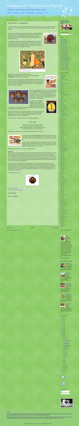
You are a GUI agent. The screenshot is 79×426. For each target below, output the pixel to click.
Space (62, 198)
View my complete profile (65, 258)
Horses (62, 146)
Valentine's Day (63, 216)
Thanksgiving (63, 209)
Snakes (62, 191)
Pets (61, 174)
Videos (46, 12)
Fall (61, 128)
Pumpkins (62, 181)
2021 (63, 326)
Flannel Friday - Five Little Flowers (69, 264)
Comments (63, 393)
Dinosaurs (62, 119)
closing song (22, 148)
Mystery (62, 166)
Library (62, 153)
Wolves (62, 221)
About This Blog (15, 12)
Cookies (62, 111)
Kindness (62, 151)
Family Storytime (64, 49)
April (64, 364)
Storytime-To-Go (40, 26)
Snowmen (62, 194)
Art (61, 81)
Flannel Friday (63, 51)
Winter (62, 219)
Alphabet (62, 74)
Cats (61, 103)
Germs (62, 141)
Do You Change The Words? (66, 349)
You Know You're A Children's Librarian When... (65, 22)
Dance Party (63, 118)
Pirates (62, 176)
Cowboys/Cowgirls (64, 114)
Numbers (62, 168)
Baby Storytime (63, 41)
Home (9, 12)
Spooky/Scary (63, 199)
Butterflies (62, 99)
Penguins (62, 173)
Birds (61, 93)
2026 (63, 317)
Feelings (62, 131)
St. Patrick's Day (63, 203)
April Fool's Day (63, 79)
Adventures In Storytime (64, 231)
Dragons (62, 123)
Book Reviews (63, 44)
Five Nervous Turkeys (47, 90)
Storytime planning (64, 62)
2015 (63, 371)
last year (13, 28)
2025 (63, 319)
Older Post (55, 227)
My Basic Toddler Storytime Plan (69, 295)
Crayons (62, 116)
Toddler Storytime (64, 66)
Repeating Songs (39, 12)
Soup (61, 196)
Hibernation (63, 144)
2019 (63, 330)
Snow (61, 193)
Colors (62, 109)
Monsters (62, 159)
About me (62, 39)
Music (62, 164)
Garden (62, 139)
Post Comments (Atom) (15, 230)
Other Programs (63, 54)
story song (15, 74)
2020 (63, 328)
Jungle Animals (63, 148)
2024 (63, 321)
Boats (61, 96)
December (65, 337)
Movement (62, 163)
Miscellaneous (63, 52)
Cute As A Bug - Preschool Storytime (68, 304)
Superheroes (63, 204)
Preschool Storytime (64, 57)
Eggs (61, 124)
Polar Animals (63, 179)
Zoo (61, 226)
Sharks (62, 189)
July (63, 358)
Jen (67, 235)
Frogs (61, 138)
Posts (62, 391)
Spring (62, 201)
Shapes (62, 188)
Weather (62, 218)
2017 (63, 333)
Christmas (62, 106)
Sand (61, 186)
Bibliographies (63, 42)
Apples (62, 78)
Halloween (62, 143)
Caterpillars (62, 101)
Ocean (62, 169)
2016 (63, 335)
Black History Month (64, 94)
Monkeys (62, 158)
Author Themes (63, 83)
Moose (62, 161)
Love (61, 154)
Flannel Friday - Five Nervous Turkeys (66, 346)
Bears (61, 89)
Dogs (61, 121)
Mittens (62, 156)
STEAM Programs (64, 61)
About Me (22, 12)
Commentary (63, 46)
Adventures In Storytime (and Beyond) (35, 5)
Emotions (62, 126)
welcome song (18, 34)
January (64, 369)
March (64, 365)
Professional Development (65, 59)
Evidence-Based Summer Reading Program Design (69, 284)
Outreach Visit (63, 56)
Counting (62, 113)
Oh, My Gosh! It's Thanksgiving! (66, 343)
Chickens (62, 104)
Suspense (62, 206)
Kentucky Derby (63, 149)
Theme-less (62, 211)
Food (61, 136)
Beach (62, 88)
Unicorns (62, 214)
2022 (63, 324)
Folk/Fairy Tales (63, 134)
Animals (62, 76)
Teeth (61, 208)
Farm (61, 129)
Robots (62, 184)
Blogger (53, 423)
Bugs (61, 98)
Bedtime (62, 91)
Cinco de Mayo (63, 108)
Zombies (62, 224)
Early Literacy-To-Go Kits (65, 47)
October (64, 353)
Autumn (62, 84)
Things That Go (63, 213)
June (64, 360)
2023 (63, 322)
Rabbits (62, 183)
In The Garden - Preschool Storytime (68, 274)
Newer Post (9, 227)
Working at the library (64, 69)
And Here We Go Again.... (67, 340)
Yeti (61, 223)
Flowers (62, 133)
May (64, 362)
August (64, 356)
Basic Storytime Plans (30, 12)
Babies (62, 86)
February (64, 367)
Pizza (61, 178)
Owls (61, 171)
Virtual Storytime (63, 67)
